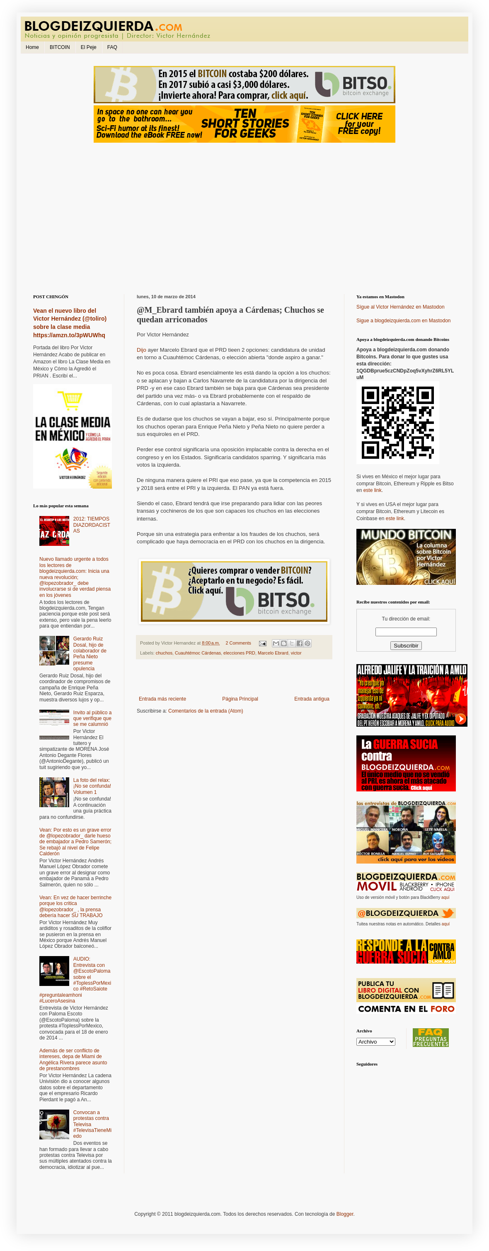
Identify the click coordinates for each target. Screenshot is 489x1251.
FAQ (112, 47)
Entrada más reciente (162, 699)
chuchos (164, 652)
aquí (445, 897)
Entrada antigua (311, 699)
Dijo (141, 350)
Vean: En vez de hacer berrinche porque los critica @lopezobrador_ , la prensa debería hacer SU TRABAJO (75, 906)
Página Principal (240, 699)
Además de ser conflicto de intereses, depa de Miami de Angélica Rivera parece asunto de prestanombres (73, 1059)
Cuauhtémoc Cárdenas (198, 652)
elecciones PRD (239, 652)
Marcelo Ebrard (273, 652)
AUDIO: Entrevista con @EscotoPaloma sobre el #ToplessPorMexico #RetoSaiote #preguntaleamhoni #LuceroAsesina (75, 980)
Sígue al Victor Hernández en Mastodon (400, 307)
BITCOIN (60, 47)
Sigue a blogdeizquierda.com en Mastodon (403, 321)
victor (296, 652)
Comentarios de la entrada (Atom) (205, 711)
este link (372, 490)
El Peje (89, 47)
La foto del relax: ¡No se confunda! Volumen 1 (92, 786)
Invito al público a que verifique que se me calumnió (92, 719)
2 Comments (238, 642)
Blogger (344, 1214)
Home (32, 47)
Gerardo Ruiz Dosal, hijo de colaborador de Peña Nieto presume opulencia (90, 654)
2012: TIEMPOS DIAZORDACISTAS (91, 525)
